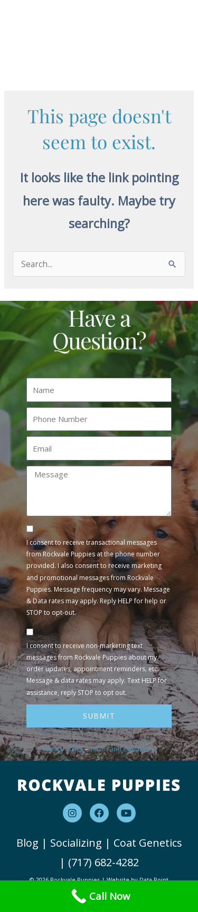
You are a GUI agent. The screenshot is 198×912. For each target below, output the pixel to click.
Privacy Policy (63, 748)
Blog (27, 843)
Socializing (76, 843)
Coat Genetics (148, 843)
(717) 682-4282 (103, 862)
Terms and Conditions (122, 748)
